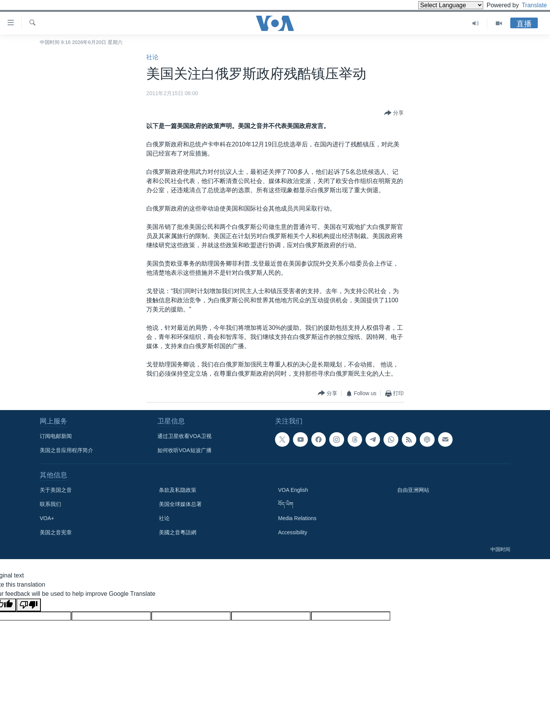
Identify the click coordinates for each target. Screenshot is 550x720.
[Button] (394, 113)
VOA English (293, 490)
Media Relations (297, 518)
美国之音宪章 (56, 532)
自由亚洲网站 (413, 490)
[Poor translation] (28, 604)
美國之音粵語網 (177, 532)
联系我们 (50, 504)
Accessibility (292, 532)
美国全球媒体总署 (180, 504)
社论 (152, 57)
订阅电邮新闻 (56, 436)
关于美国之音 (56, 490)
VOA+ (47, 518)
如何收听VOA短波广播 (184, 450)
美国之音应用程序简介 (66, 450)
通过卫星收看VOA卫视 (184, 436)
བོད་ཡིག (285, 504)
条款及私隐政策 (177, 490)
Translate (527, 5)
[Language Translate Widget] (437, 5)
